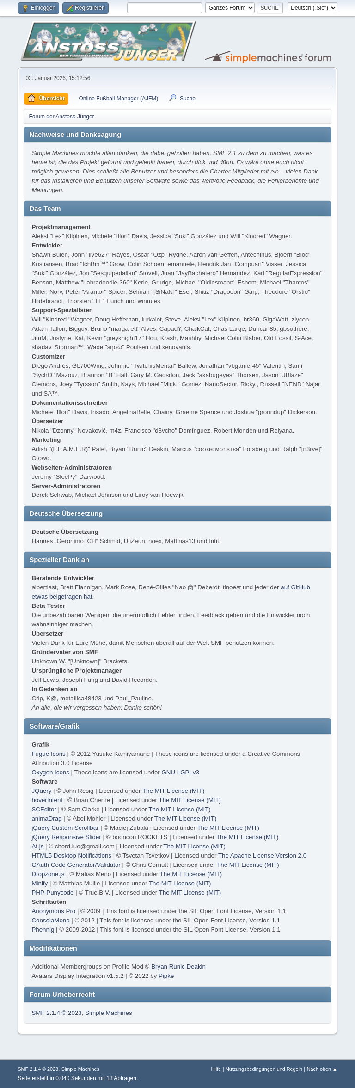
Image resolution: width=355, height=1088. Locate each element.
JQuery (41, 790)
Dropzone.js (47, 874)
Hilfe (216, 1069)
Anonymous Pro (53, 911)
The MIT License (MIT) (173, 790)
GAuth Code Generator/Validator (75, 864)
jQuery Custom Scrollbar (64, 827)
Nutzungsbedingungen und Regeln (264, 1069)
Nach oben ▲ (322, 1069)
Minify (39, 883)
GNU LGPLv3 (180, 772)
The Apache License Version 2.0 (262, 855)
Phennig (42, 929)
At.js (37, 846)
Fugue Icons (48, 753)
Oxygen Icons (50, 772)
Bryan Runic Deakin (178, 966)
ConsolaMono (50, 920)
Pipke (166, 975)
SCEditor (43, 809)
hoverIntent (46, 800)
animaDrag (46, 818)
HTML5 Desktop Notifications (71, 855)
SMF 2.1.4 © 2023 (56, 1012)
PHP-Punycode (52, 892)
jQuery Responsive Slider (66, 837)
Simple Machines (108, 1012)
